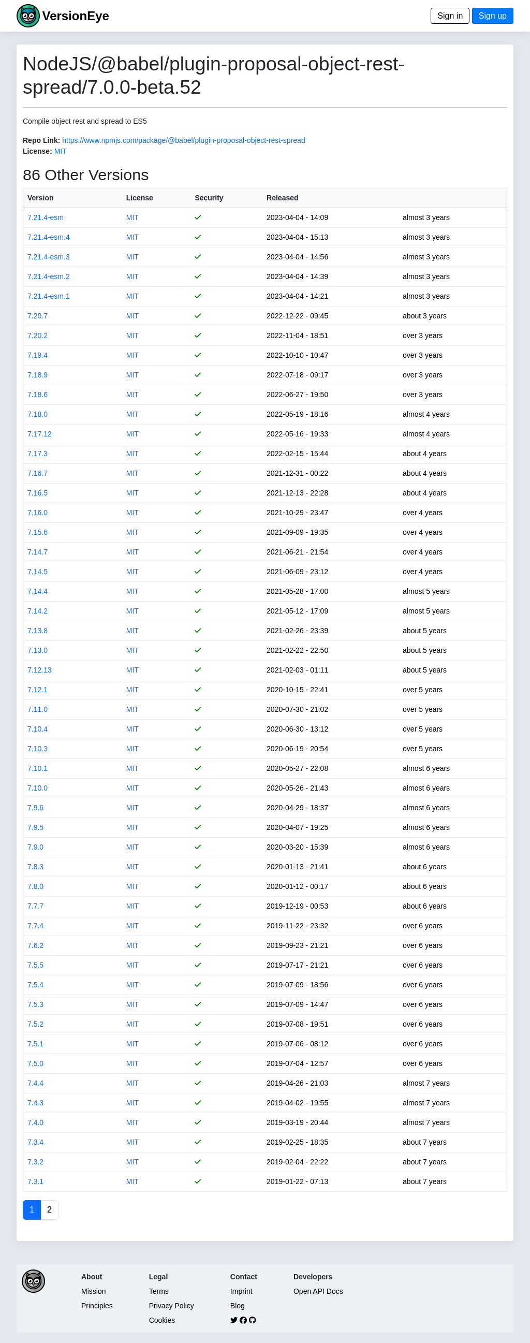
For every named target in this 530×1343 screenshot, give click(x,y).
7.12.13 (39, 670)
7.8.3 (35, 867)
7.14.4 (37, 591)
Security (209, 198)
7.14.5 (37, 571)
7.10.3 (37, 749)
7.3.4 (35, 1142)
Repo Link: (41, 140)
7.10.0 (37, 788)
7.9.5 (35, 827)
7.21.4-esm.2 (48, 276)
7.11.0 (37, 709)
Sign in (450, 15)
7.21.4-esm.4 (48, 237)
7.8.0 (35, 886)
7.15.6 (37, 532)
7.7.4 (35, 926)
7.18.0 (37, 414)
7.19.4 (37, 355)
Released (282, 198)
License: (37, 151)
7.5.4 (35, 985)
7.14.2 (37, 611)
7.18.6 (37, 394)
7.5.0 (35, 1063)
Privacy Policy (171, 1306)
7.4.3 (35, 1103)
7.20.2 (37, 335)
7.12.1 (37, 689)
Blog (237, 1306)
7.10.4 (37, 729)
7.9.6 (35, 808)
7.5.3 (35, 1004)
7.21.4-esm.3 (48, 257)
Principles (97, 1306)
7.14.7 (37, 552)
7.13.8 (37, 630)
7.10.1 (37, 768)
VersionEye (75, 16)
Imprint (241, 1291)
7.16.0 (37, 512)
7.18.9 (37, 375)
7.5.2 (35, 1024)
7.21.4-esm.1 (48, 296)
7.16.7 (37, 473)
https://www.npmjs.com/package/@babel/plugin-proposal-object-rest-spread (183, 140)
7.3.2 (35, 1162)
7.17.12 (39, 434)
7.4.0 (35, 1122)
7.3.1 (35, 1181)
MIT (60, 151)
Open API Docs (318, 1291)
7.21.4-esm (45, 217)
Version (40, 198)
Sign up (493, 15)
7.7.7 (35, 906)
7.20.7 (37, 316)
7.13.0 (37, 650)
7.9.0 (35, 847)
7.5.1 (35, 1044)
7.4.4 (35, 1083)
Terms (159, 1291)
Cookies (162, 1320)
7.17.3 (37, 453)
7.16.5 (37, 493)
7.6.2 (35, 945)
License (139, 198)
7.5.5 (35, 965)
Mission (93, 1291)
